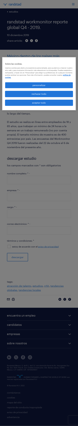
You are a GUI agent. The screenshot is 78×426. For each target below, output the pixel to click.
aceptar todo (39, 102)
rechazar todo (39, 94)
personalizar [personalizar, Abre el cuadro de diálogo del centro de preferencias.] (39, 85)
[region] (39, 83)
